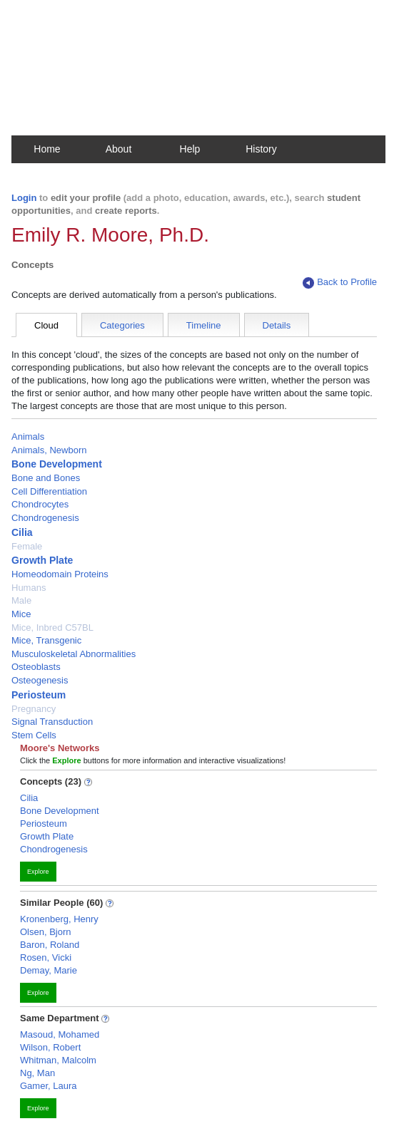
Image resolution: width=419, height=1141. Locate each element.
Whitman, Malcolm (58, 1060)
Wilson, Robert (50, 1047)
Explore (38, 871)
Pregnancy (33, 708)
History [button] (261, 149)
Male (21, 600)
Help (190, 149)
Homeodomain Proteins (59, 574)
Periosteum (38, 695)
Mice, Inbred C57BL (52, 627)
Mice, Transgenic (46, 640)
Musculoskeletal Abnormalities (73, 654)
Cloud (46, 325)
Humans (28, 587)
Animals (27, 436)
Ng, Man (37, 1073)
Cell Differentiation (49, 491)
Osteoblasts (36, 666)
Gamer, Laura (48, 1085)
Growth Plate (42, 560)
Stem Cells (33, 735)
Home (47, 149)
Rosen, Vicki (45, 957)
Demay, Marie (48, 970)
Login (23, 197)
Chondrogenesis (45, 517)
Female (26, 546)
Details (277, 325)
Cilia (22, 532)
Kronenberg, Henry (59, 919)
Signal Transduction (52, 721)
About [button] (119, 149)
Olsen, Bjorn (45, 931)
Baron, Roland (49, 944)
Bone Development (56, 464)
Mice (21, 614)
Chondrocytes (40, 504)
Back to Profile (340, 283)
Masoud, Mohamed (59, 1034)
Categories (122, 325)
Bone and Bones (45, 478)
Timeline (203, 325)
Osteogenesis (40, 680)
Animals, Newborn (49, 450)
